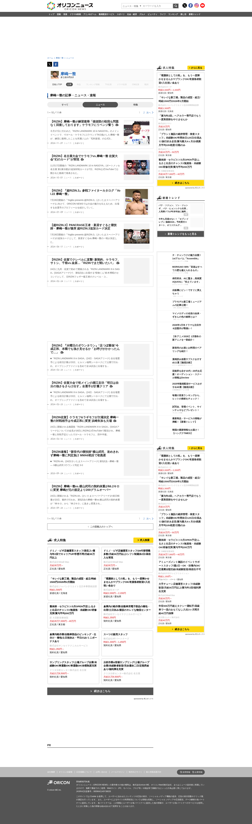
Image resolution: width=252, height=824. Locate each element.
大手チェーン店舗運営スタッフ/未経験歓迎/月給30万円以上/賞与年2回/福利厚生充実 (180, 588)
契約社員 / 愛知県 (127, 613)
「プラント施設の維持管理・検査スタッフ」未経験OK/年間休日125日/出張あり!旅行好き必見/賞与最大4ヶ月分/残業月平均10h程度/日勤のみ (180, 139)
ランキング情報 (93, 84)
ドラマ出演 (122, 84)
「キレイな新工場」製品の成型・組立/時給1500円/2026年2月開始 (179, 99)
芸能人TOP (57, 84)
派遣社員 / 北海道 (73, 585)
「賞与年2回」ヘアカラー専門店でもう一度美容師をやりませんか (180, 117)
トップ (51, 14)
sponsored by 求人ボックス (143, 699)
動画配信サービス (106, 14)
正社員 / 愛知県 (73, 559)
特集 (135, 104)
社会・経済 (132, 14)
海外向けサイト (135, 772)
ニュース (100, 104)
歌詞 (146, 84)
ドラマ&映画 (75, 14)
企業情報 (199, 772)
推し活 (183, 14)
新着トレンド (194, 14)
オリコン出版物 (65, 772)
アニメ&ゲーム (89, 14)
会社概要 (51, 772)
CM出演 (135, 84)
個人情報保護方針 (153, 772)
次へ (148, 112)
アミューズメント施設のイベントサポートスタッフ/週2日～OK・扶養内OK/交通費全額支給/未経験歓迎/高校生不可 (180, 566)
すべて (65, 104)
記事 (69, 84)
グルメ (142, 14)
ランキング (173, 14)
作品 (79, 84)
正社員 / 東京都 (73, 615)
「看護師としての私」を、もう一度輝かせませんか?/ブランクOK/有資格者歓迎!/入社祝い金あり (180, 79)
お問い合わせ (101, 772)
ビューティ (152, 14)
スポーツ (121, 14)
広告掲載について (84, 772)
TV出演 (108, 84)
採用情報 (186, 772)
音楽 (65, 14)
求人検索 (144, 540)
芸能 (59, 14)
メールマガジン (118, 772)
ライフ (163, 14)
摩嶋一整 (68, 74)
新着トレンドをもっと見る (181, 233)
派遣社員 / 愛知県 (127, 587)
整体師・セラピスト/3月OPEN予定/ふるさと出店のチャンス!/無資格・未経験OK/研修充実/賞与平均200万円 (180, 163)
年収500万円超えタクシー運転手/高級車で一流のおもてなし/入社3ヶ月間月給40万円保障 (179, 610)
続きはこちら (102, 691)
